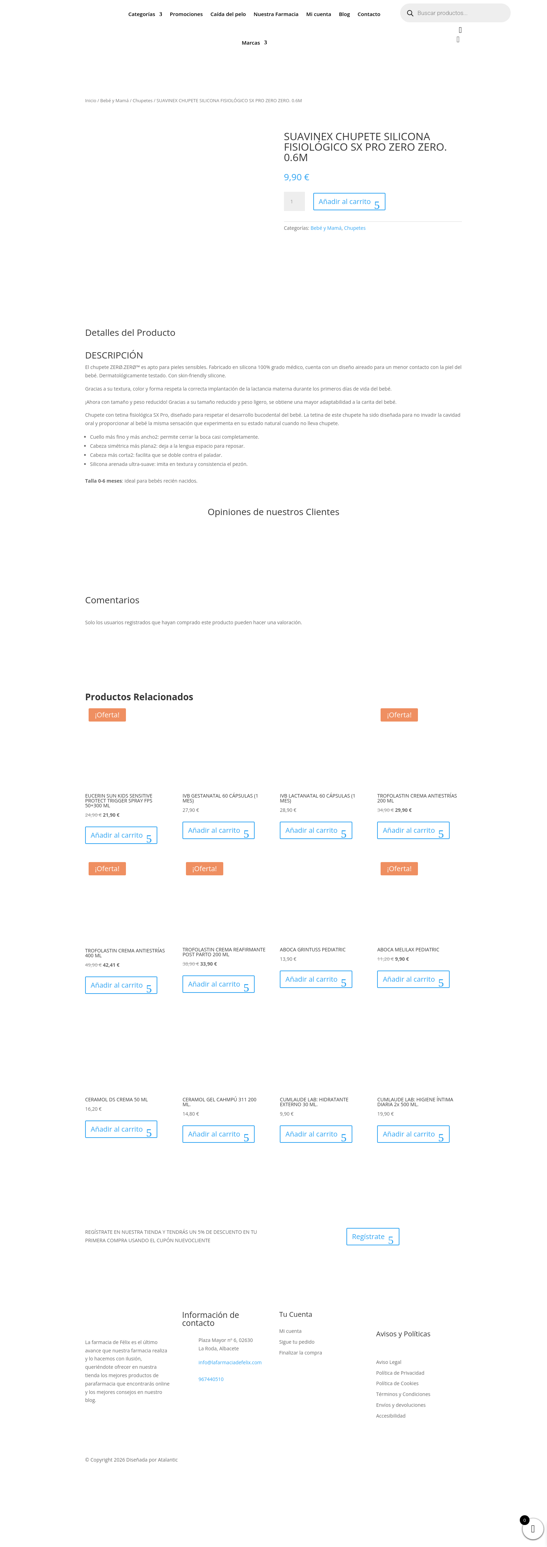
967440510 (211, 1379)
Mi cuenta (318, 13)
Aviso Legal (388, 1362)
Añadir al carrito (345, 201)
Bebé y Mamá (114, 100)
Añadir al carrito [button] (117, 835)
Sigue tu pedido (297, 1341)
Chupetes (142, 100)
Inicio (90, 100)
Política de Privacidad (400, 1372)
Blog (344, 13)
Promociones (186, 13)
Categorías (141, 13)
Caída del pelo (228, 13)
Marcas (251, 42)
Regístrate (368, 1236)
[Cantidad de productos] (294, 201)
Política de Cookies (397, 1383)
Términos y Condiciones (403, 1394)
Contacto (369, 13)
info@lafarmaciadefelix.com (230, 1362)
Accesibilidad (390, 1415)
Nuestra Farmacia (276, 13)
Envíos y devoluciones (401, 1405)
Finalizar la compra (300, 1352)
